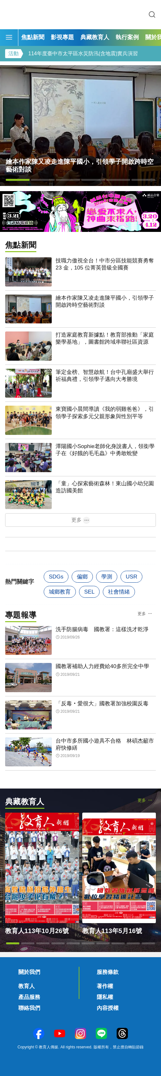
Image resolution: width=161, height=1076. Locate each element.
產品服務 (29, 997)
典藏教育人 (94, 37)
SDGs (56, 577)
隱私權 (105, 997)
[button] (18, 180)
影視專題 (62, 37)
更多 (76, 520)
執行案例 (127, 37)
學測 (106, 577)
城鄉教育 (60, 592)
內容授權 (108, 1008)
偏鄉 (82, 577)
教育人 (26, 986)
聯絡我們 (29, 1008)
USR (131, 577)
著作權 (105, 986)
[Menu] (9, 37)
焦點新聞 (32, 37)
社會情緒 (119, 592)
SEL (89, 592)
